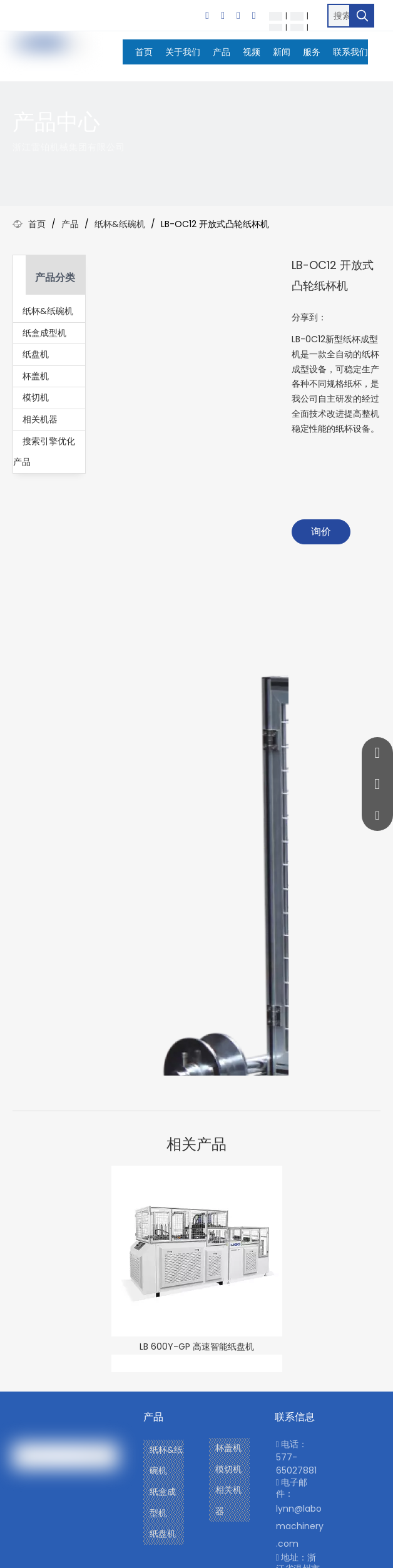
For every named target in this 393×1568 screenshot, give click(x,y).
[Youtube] (254, 16)
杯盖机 (36, 376)
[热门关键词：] (362, 16)
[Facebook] (207, 16)
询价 (321, 531)
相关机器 (40, 419)
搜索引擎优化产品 (44, 452)
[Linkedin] (223, 16)
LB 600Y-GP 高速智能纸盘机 (197, 1346)
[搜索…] (338, 16)
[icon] (376, 129)
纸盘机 (36, 354)
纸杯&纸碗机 (48, 311)
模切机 (36, 397)
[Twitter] (238, 16)
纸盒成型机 (44, 333)
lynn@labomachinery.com (300, 1526)
